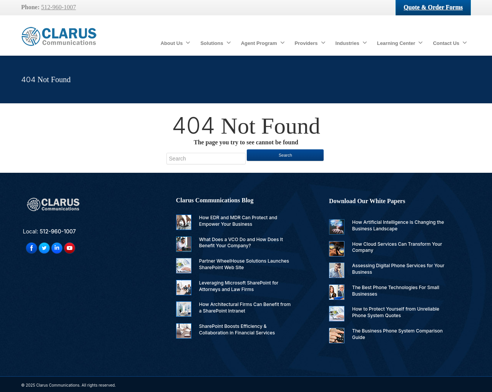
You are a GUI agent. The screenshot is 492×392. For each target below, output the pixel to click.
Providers (310, 42)
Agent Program (263, 42)
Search (285, 155)
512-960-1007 (58, 7)
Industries (351, 42)
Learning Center (400, 42)
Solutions (215, 42)
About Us (176, 42)
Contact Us (450, 42)
